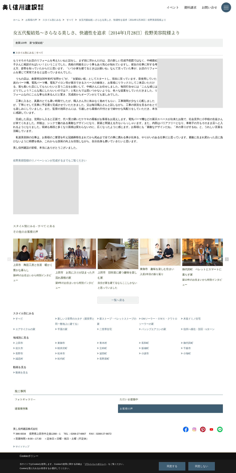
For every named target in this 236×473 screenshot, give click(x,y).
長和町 (145, 342)
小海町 (187, 353)
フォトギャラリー (25, 399)
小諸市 (145, 353)
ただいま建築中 (129, 399)
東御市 (61, 342)
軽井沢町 (62, 348)
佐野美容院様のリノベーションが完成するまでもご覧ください (50, 160)
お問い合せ (209, 7)
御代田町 (188, 342)
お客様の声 (126, 408)
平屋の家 (62, 329)
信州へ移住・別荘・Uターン (199, 329)
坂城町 (145, 348)
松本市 (61, 353)
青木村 (103, 342)
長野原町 (104, 358)
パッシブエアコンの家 (153, 329)
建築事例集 (21, 408)
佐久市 (19, 348)
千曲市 (187, 348)
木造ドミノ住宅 (192, 318)
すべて (19, 318)
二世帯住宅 (105, 329)
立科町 (103, 348)
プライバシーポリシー (95, 464)
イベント (173, 7)
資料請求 (190, 7)
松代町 (61, 358)
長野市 (19, 353)
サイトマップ (22, 446)
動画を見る (22, 372)
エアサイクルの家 (25, 329)
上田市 (19, 342)
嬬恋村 (19, 358)
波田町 (103, 353)
